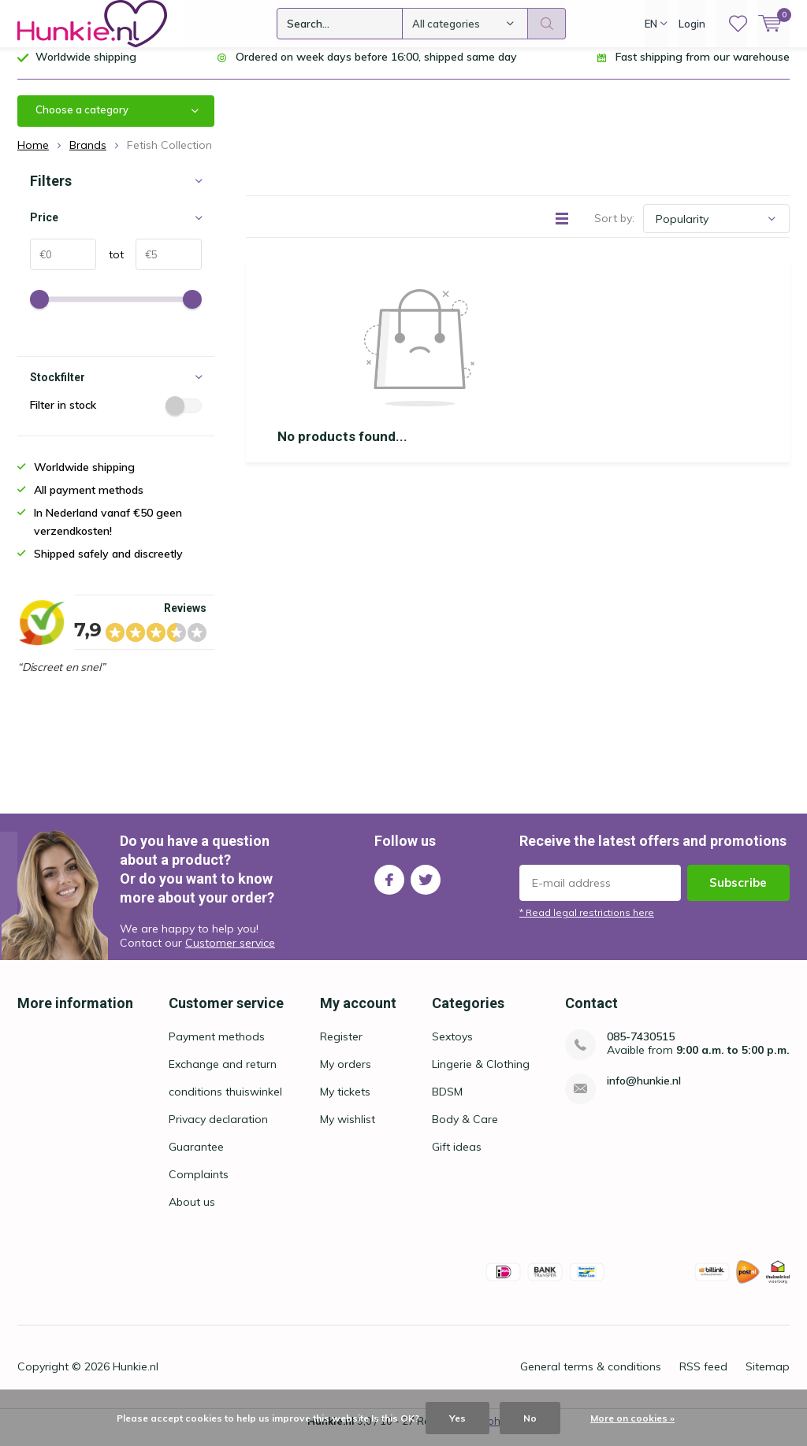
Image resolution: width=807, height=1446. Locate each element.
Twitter (426, 888)
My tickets (345, 1103)
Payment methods (217, 1048)
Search (547, 23)
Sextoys (452, 1048)
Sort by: (614, 230)
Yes (457, 1418)
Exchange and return (223, 1076)
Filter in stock (116, 417)
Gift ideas (457, 1158)
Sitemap (768, 1378)
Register (341, 1048)
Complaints (199, 1186)
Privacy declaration (218, 1131)
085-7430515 (641, 1048)
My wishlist (347, 1131)
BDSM (447, 1103)
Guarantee (196, 1158)
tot (110, 266)
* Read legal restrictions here (586, 924)
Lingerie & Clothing (481, 1076)
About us (192, 1214)
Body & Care (465, 1131)
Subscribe (738, 894)
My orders (345, 1076)
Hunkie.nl (135, 1378)
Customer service (230, 954)
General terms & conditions (590, 1378)
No (530, 1418)
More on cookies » (632, 1418)
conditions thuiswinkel (225, 1103)
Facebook (389, 888)
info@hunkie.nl (644, 1092)
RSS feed (703, 1378)
